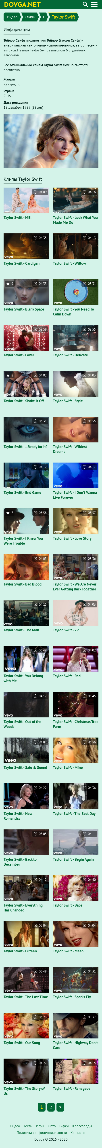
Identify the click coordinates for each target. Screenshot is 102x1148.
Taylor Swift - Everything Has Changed (23, 908)
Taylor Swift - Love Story (72, 538)
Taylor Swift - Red (67, 675)
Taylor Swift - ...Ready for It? (26, 446)
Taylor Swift (63, 17)
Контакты (78, 1132)
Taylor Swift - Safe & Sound (25, 767)
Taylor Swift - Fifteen (20, 951)
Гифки (64, 1126)
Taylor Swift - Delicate (70, 355)
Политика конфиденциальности (42, 1132)
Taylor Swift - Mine (68, 767)
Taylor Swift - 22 (66, 630)
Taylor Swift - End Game (22, 492)
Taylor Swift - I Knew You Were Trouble (23, 541)
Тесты (28, 1126)
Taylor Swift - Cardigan (22, 263)
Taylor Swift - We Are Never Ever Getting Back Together (74, 587)
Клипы (30, 17)
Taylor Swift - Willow (69, 263)
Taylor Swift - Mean (68, 951)
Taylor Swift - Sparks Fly (72, 996)
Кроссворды (82, 1126)
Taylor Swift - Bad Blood (23, 584)
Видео (12, 17)
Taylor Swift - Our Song (22, 1042)
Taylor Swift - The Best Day (74, 813)
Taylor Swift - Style (68, 400)
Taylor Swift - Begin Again (73, 859)
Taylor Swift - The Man (21, 630)
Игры (40, 1126)
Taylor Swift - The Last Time (26, 996)
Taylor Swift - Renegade (71, 1088)
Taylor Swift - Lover (19, 355)
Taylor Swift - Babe (68, 905)
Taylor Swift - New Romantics (18, 816)
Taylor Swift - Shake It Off (24, 400)
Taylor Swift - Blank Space (24, 309)
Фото (52, 1126)
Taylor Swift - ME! (17, 217)
